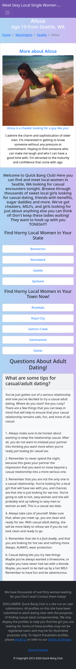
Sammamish (38, 340)
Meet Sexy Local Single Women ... (31, 5)
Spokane (38, 281)
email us (21, 639)
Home (6, 35)
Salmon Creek (38, 329)
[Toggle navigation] (7, 12)
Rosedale (38, 307)
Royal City (38, 318)
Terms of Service (59, 639)
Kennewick (37, 260)
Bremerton (38, 249)
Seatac (38, 350)
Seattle (42, 35)
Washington (23, 35)
